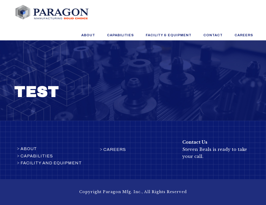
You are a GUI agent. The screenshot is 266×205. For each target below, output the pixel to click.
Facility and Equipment (51, 163)
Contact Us (195, 142)
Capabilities (120, 35)
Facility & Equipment (168, 35)
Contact (213, 35)
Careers (244, 35)
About (88, 35)
